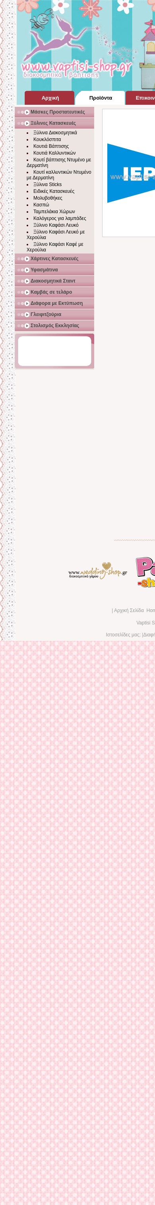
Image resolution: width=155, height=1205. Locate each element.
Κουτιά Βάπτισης (51, 146)
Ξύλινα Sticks (47, 184)
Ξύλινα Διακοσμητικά (55, 132)
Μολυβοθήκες (47, 198)
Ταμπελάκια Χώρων (54, 211)
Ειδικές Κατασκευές (53, 191)
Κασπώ (41, 205)
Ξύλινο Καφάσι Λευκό (56, 225)
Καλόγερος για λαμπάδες (59, 218)
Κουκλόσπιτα (47, 139)
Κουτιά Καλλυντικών (54, 153)
